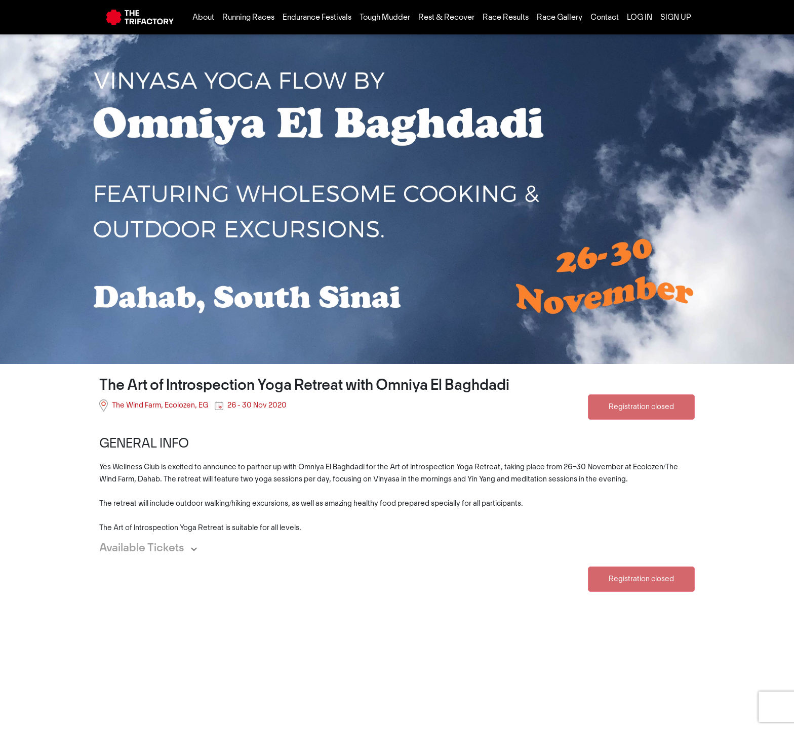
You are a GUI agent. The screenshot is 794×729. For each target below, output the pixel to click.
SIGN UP (675, 17)
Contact (604, 17)
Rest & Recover (446, 17)
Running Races (248, 17)
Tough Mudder (385, 17)
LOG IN (639, 17)
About (203, 17)
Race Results (506, 17)
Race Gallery (559, 17)
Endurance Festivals (317, 17)
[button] (153, 548)
